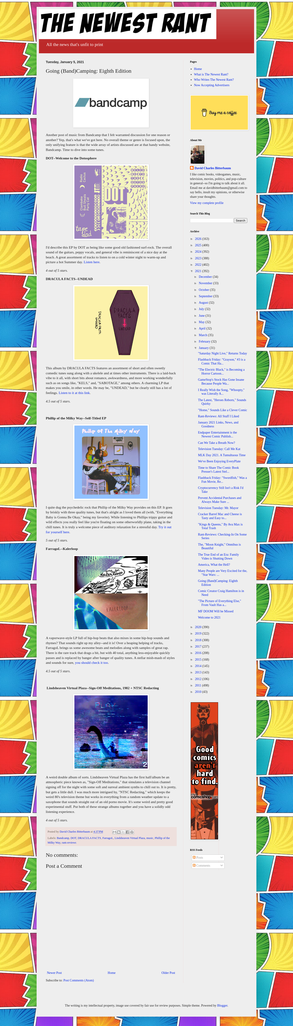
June (202, 315)
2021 (198, 271)
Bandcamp (63, 838)
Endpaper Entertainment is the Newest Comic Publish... (217, 434)
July (202, 309)
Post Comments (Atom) (78, 980)
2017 (198, 646)
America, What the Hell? (214, 564)
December (206, 277)
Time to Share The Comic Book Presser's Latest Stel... (218, 469)
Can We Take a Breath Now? (216, 443)
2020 (198, 627)
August (204, 302)
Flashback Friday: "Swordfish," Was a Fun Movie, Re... (222, 479)
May (202, 322)
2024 (198, 251)
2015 (198, 659)
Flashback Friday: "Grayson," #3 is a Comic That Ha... (221, 361)
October (204, 290)
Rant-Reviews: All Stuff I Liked (218, 416)
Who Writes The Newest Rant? (214, 79)
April (202, 328)
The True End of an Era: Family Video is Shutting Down (218, 556)
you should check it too (91, 662)
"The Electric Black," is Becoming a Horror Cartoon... (221, 371)
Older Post (168, 973)
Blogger (222, 1005)
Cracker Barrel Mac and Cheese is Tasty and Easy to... (220, 516)
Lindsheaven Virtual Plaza (130, 838)
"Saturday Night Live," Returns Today (222, 353)
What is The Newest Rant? (211, 74)
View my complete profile (207, 203)
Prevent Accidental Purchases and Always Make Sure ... (219, 500)
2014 (198, 666)
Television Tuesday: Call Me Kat (219, 449)
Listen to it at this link (74, 393)
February (205, 341)
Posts (198, 857)
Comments (201, 865)
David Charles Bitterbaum (213, 168)
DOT (73, 838)
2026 (198, 239)
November (206, 283)
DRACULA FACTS (89, 838)
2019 (198, 633)
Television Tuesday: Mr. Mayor (218, 508)
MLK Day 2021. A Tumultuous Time (222, 455)
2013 (198, 672)
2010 (198, 692)
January (204, 348)
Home (112, 973)
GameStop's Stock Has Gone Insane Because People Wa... (221, 381)
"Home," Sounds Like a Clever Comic (222, 410)
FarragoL (108, 838)
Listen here (92, 262)
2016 (198, 653)
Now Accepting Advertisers (212, 85)
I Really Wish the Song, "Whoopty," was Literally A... (221, 392)
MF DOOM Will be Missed (215, 611)
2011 (198, 685)
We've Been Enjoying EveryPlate (219, 461)
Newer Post (54, 973)
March (203, 335)
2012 (198, 679)
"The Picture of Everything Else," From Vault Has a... (219, 603)
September (206, 296)
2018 (198, 640)
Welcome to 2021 (209, 617)
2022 (198, 264)
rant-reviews (69, 842)
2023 (198, 258)
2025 (198, 245)
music (149, 838)
